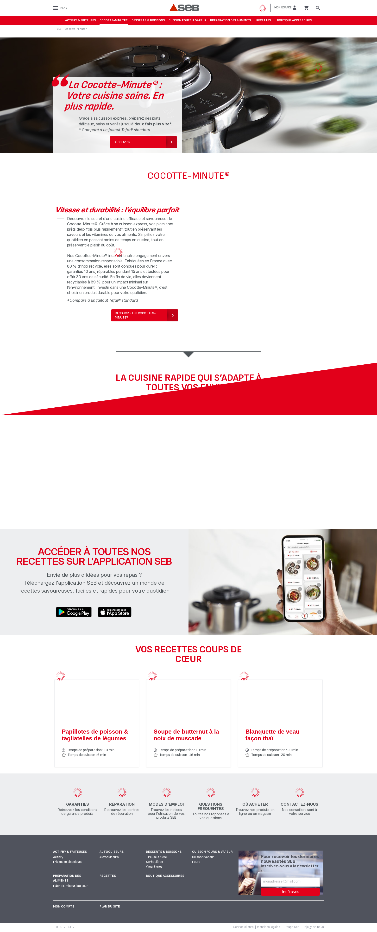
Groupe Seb (291, 927)
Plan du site (110, 906)
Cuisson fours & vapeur (187, 20)
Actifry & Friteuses (80, 20)
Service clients (243, 927)
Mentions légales (268, 927)
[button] (285, 8)
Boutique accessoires (294, 20)
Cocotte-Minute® (114, 20)
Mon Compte (63, 906)
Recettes (263, 20)
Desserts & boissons (148, 20)
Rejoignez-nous (313, 927)
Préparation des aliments (230, 20)
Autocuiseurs (112, 852)
